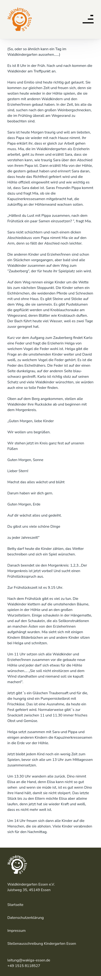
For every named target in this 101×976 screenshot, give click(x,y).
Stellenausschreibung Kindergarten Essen (41, 943)
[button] (88, 20)
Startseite (15, 904)
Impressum (16, 930)
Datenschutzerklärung (25, 917)
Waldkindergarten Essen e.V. (19, 9)
